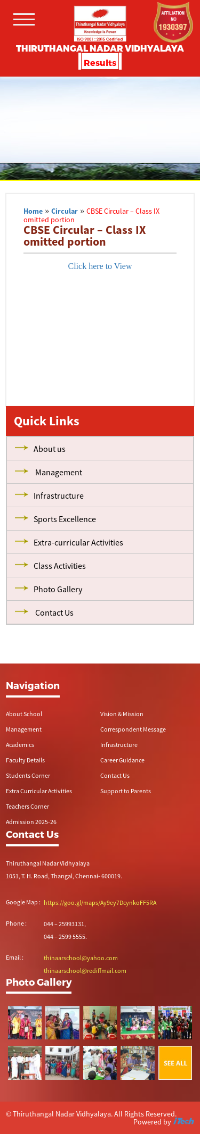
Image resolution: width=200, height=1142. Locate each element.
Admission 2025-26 (31, 822)
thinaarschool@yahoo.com (81, 958)
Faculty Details (25, 760)
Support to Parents (125, 791)
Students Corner (28, 775)
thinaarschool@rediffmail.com (85, 971)
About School (24, 714)
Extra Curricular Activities (39, 791)
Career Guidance (122, 760)
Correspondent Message (133, 729)
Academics (20, 745)
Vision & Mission (121, 714)
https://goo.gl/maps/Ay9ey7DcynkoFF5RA (100, 902)
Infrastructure (119, 745)
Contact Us (115, 775)
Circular (64, 211)
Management (24, 729)
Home (33, 211)
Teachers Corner (27, 806)
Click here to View (100, 266)
